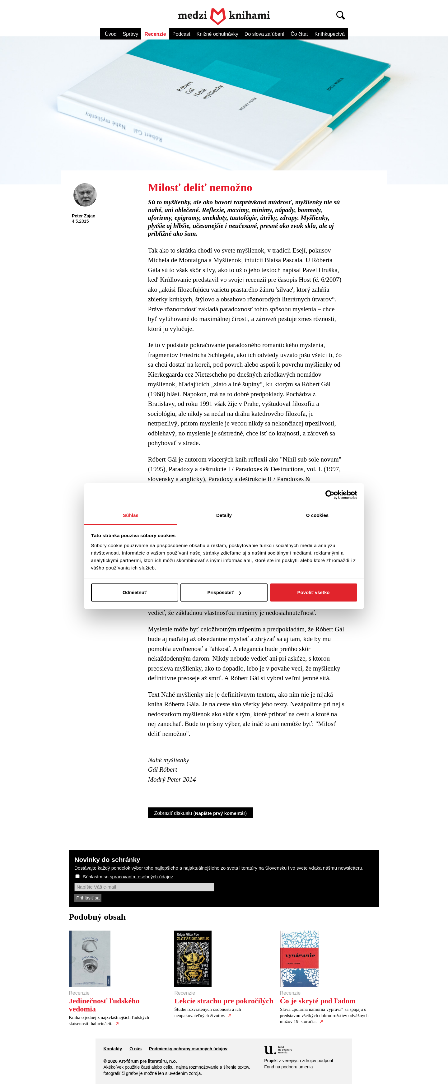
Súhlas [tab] (130, 515)
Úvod (110, 34)
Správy (130, 34)
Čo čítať (299, 34)
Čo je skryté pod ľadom (318, 1001)
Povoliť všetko (313, 592)
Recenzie (155, 34)
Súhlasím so (128, 876)
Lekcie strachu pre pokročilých (223, 1001)
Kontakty (112, 1048)
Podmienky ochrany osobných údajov (188, 1048)
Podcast (181, 34)
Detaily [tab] (224, 515)
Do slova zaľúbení (264, 34)
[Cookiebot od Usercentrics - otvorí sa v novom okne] (330, 495)
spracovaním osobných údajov (141, 876)
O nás (135, 1048)
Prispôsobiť (224, 592)
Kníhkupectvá (330, 34)
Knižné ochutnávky (217, 34)
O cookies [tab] (317, 515)
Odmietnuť (135, 592)
